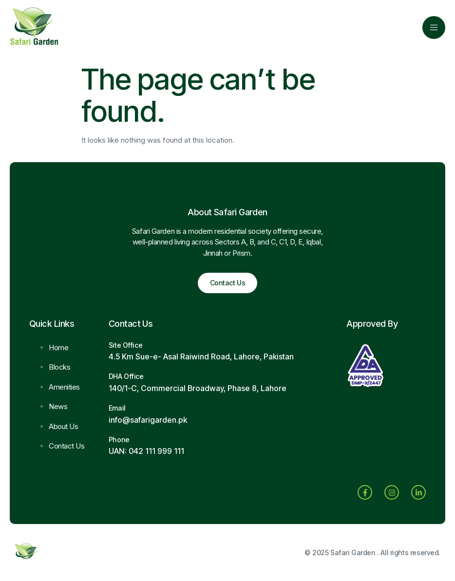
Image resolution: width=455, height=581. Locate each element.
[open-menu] (433, 27)
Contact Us (228, 283)
